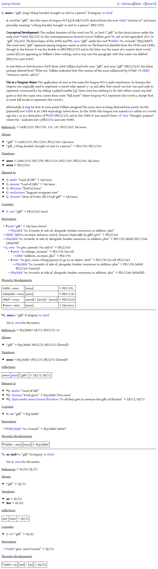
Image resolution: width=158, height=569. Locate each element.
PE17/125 (95, 146)
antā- (16, 259)
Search (151, 3)
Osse (130, 111)
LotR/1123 (25, 142)
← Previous (125, 3)
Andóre (16, 390)
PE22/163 (54, 142)
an (96, 32)
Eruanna (16, 188)
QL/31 (22, 484)
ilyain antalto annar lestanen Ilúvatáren (35, 399)
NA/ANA (17, 230)
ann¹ (12, 211)
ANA (123, 20)
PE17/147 (39, 142)
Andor (13, 179)
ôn (152, 36)
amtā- (16, 251)
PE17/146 (141, 238)
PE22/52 (50, 344)
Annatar (15, 184)
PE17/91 (81, 146)
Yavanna (15, 196)
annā (11, 226)
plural (14, 375)
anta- (12, 247)
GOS (51, 115)
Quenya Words (11, 3)
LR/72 (37, 375)
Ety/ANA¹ (24, 344)
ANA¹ (115, 41)
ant (12, 414)
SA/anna (67, 142)
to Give (106, 12)
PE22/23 (37, 344)
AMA (20, 255)
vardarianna (17, 192)
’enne (125, 115)
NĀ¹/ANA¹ (15, 428)
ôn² (12, 534)
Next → (140, 3)
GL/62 (19, 503)
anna (77, 41)
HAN (146, 70)
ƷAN (30, 111)
